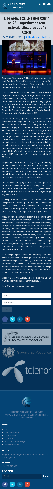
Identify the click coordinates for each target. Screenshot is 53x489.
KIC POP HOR (10, 435)
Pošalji (7, 309)
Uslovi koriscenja (12, 444)
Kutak (7, 429)
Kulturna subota (12, 432)
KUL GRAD (9, 438)
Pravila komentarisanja (15, 441)
